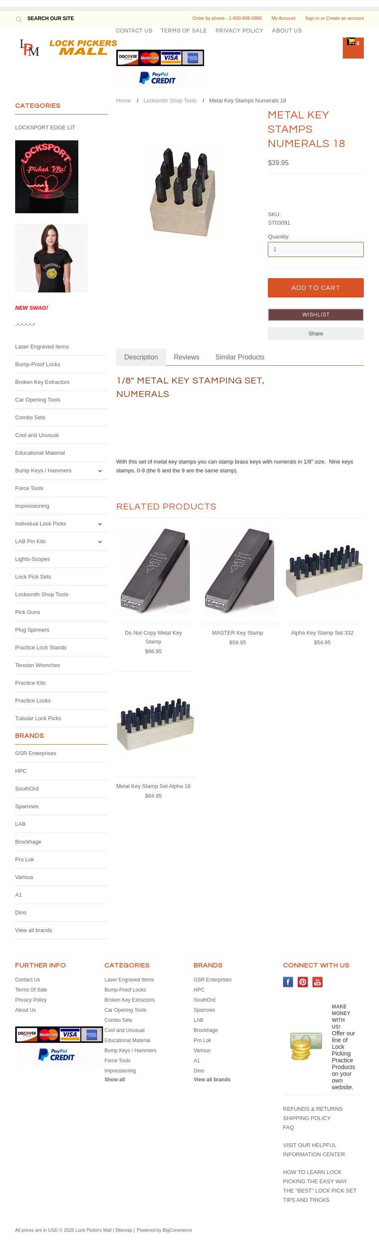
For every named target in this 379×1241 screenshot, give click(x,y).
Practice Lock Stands (41, 647)
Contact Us (134, 31)
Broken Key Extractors (42, 382)
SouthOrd (27, 788)
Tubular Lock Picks (38, 718)
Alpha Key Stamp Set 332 (322, 633)
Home (123, 100)
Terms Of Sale (184, 31)
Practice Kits (30, 683)
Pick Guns (27, 612)
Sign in (312, 18)
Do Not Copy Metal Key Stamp (153, 637)
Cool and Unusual (37, 435)
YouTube (317, 982)
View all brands (33, 930)
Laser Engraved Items (42, 346)
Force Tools (29, 488)
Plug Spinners (32, 630)
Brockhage (28, 842)
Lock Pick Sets (33, 577)
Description (141, 357)
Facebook (288, 982)
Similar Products (240, 357)
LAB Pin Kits (30, 541)
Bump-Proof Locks (37, 364)
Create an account (345, 18)
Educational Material (40, 453)
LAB (20, 824)
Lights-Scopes (32, 559)
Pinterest (303, 982)
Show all (114, 1080)
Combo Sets (30, 417)
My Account (284, 18)
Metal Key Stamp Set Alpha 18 (153, 786)
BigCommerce (177, 1230)
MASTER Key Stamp (237, 633)
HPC (21, 771)
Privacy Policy (240, 31)
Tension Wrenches (37, 665)
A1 (18, 895)
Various (24, 877)
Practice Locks (33, 700)
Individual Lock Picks (40, 523)
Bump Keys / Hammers (43, 470)
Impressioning (32, 506)
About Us (287, 31)
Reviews (186, 357)
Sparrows (26, 806)
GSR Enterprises (35, 753)
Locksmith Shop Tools (41, 594)
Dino (21, 912)
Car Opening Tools (37, 400)
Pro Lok (24, 859)
